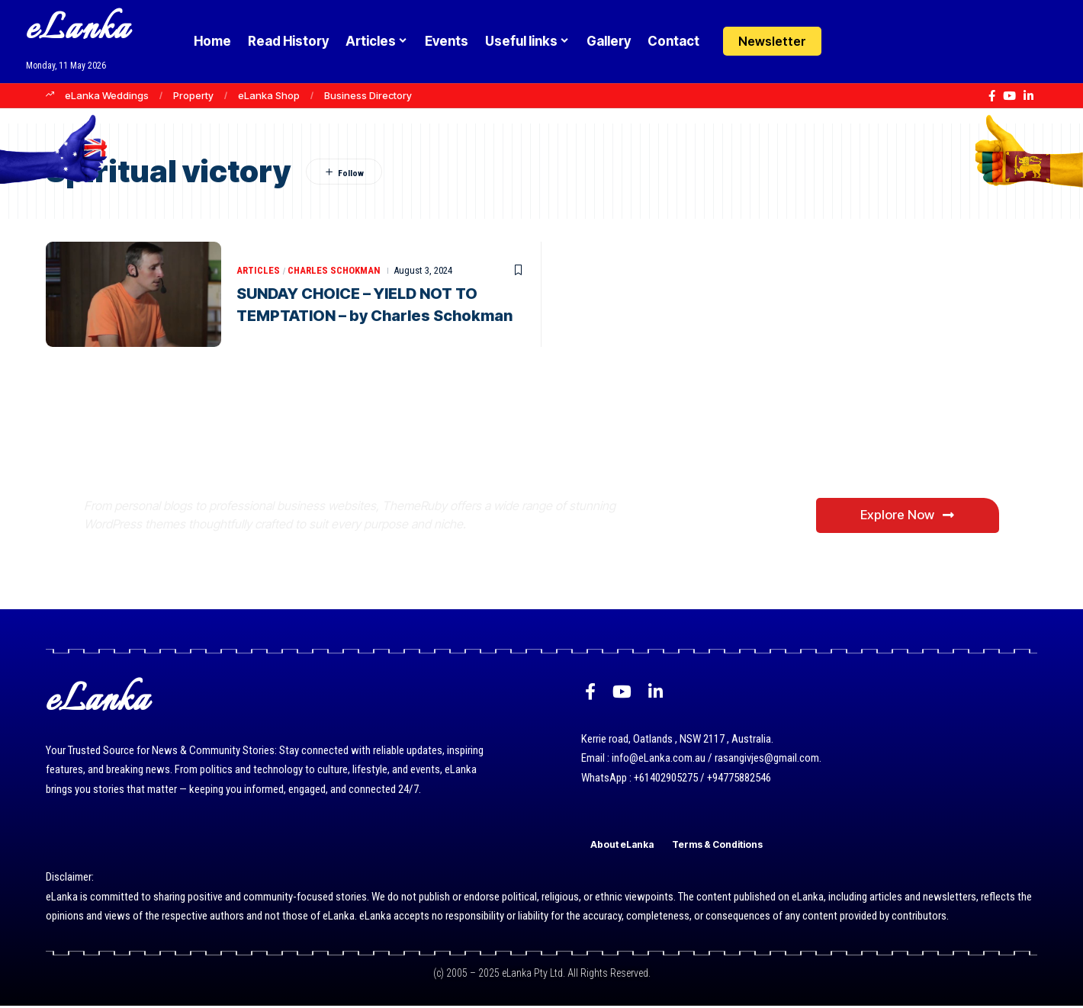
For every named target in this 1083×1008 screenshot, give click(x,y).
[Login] (849, 41)
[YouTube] (1009, 96)
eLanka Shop (269, 95)
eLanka (78, 30)
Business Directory (368, 95)
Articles (258, 271)
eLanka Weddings (107, 95)
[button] (879, 41)
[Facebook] (992, 96)
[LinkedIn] (1028, 96)
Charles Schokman (335, 271)
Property (193, 95)
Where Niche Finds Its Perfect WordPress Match (338, 455)
